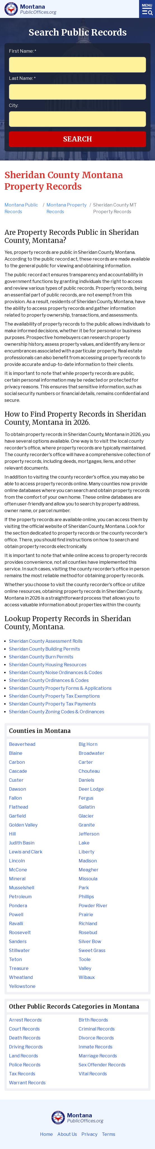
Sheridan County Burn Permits (41, 657)
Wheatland (21, 977)
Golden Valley (23, 825)
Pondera (18, 905)
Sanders (18, 941)
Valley (85, 968)
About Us (67, 1134)
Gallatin (87, 807)
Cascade (18, 771)
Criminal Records (97, 1029)
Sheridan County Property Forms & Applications (60, 688)
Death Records (25, 1038)
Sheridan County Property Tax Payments (52, 704)
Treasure (19, 968)
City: (13, 105)
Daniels (86, 780)
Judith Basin (21, 843)
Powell (16, 914)
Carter (86, 762)
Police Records (25, 1064)
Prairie (86, 914)
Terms (108, 1134)
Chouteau (89, 771)
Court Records (24, 1029)
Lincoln (17, 861)
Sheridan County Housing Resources (47, 664)
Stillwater (19, 950)
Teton (15, 959)
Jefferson (89, 834)
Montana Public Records (21, 208)
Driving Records (26, 1047)
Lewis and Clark (26, 852)
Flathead (18, 807)
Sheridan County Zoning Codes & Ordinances (56, 711)
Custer (16, 780)
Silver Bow (90, 941)
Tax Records (22, 1073)
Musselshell (21, 887)
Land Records (23, 1056)
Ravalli (16, 923)
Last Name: (22, 78)
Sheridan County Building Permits (44, 649)
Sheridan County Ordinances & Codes (49, 680)
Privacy (89, 1134)
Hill (12, 834)
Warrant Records (27, 1082)
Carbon (17, 762)
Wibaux (87, 977)
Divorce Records (96, 1038)
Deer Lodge (91, 789)
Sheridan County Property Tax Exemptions (54, 696)
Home (46, 1134)
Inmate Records (95, 1047)
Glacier (86, 816)
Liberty (86, 852)
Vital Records (93, 1073)
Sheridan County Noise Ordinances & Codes (55, 672)
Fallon (15, 798)
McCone (18, 869)
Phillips (86, 896)
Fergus (86, 798)
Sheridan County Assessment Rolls (46, 641)
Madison (88, 861)
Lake (84, 843)
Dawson (17, 789)
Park (84, 887)
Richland (88, 923)
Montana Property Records (66, 208)
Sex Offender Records (102, 1064)
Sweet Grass (92, 950)
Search (77, 139)
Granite (87, 825)
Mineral (17, 878)
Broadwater (91, 753)
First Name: (22, 51)
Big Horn (88, 744)
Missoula (88, 878)
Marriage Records (98, 1056)
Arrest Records (25, 1020)
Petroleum (20, 896)
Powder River (93, 905)
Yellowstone (22, 986)
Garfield (17, 816)
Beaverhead (22, 744)
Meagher (88, 869)
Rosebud (88, 932)
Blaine (15, 753)
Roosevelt (20, 932)
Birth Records (93, 1020)
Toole (85, 959)
